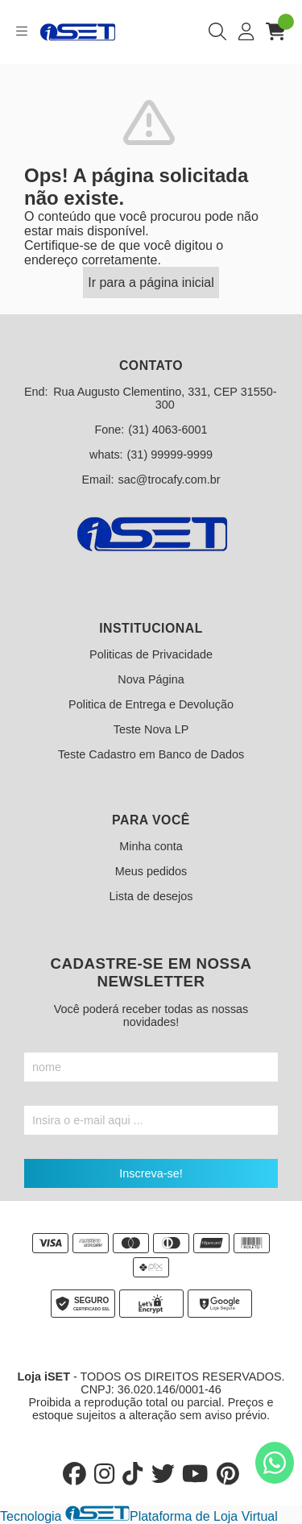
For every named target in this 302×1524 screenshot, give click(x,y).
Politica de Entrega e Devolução (151, 704)
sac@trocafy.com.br (169, 479)
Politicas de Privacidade (151, 654)
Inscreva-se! (150, 1173)
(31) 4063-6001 (167, 429)
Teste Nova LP (151, 729)
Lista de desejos (150, 896)
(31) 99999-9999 (170, 454)
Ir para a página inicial (151, 282)
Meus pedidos (151, 871)
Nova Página (151, 679)
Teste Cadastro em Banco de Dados (151, 754)
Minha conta (150, 846)
